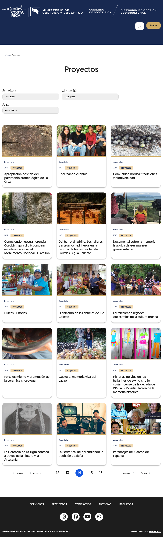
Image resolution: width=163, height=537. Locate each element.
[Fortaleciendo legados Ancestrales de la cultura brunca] (136, 291)
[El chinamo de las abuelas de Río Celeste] (81, 291)
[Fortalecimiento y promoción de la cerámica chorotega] (27, 355)
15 (91, 473)
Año (5, 104)
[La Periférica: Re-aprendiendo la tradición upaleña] (81, 430)
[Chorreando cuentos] (81, 150)
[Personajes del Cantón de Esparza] (136, 430)
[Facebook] (76, 517)
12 (57, 473)
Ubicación (70, 90)
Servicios (37, 504)
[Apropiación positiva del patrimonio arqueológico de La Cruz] (27, 154)
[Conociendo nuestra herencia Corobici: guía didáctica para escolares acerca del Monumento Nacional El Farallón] (27, 223)
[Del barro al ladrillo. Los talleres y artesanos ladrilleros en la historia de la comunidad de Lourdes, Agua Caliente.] (81, 223)
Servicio (9, 90)
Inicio (7, 55)
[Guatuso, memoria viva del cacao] (81, 355)
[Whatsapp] (99, 517)
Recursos (126, 504)
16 (101, 473)
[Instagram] (64, 517)
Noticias (105, 504)
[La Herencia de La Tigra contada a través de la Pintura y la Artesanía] (27, 432)
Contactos (83, 504)
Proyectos (59, 504)
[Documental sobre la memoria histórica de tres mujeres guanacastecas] (136, 221)
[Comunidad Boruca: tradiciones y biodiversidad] (136, 152)
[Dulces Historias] (27, 289)
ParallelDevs (155, 531)
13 (67, 473)
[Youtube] (87, 517)
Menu (153, 25)
